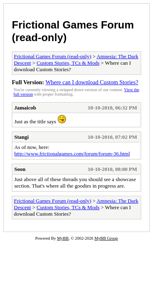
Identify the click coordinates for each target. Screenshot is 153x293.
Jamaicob (25, 108)
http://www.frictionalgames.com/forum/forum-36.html (72, 154)
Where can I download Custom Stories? (91, 82)
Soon (19, 169)
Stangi (21, 137)
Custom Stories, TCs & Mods (68, 63)
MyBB (63, 238)
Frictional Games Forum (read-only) (52, 56)
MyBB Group (106, 238)
